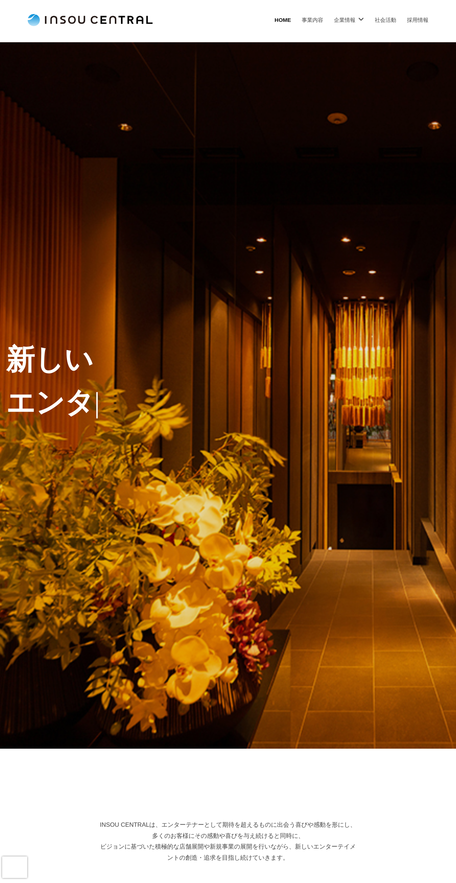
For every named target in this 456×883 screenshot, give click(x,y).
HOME (283, 20)
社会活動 (385, 20)
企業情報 (344, 20)
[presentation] (14, 867)
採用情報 (417, 20)
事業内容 (312, 20)
